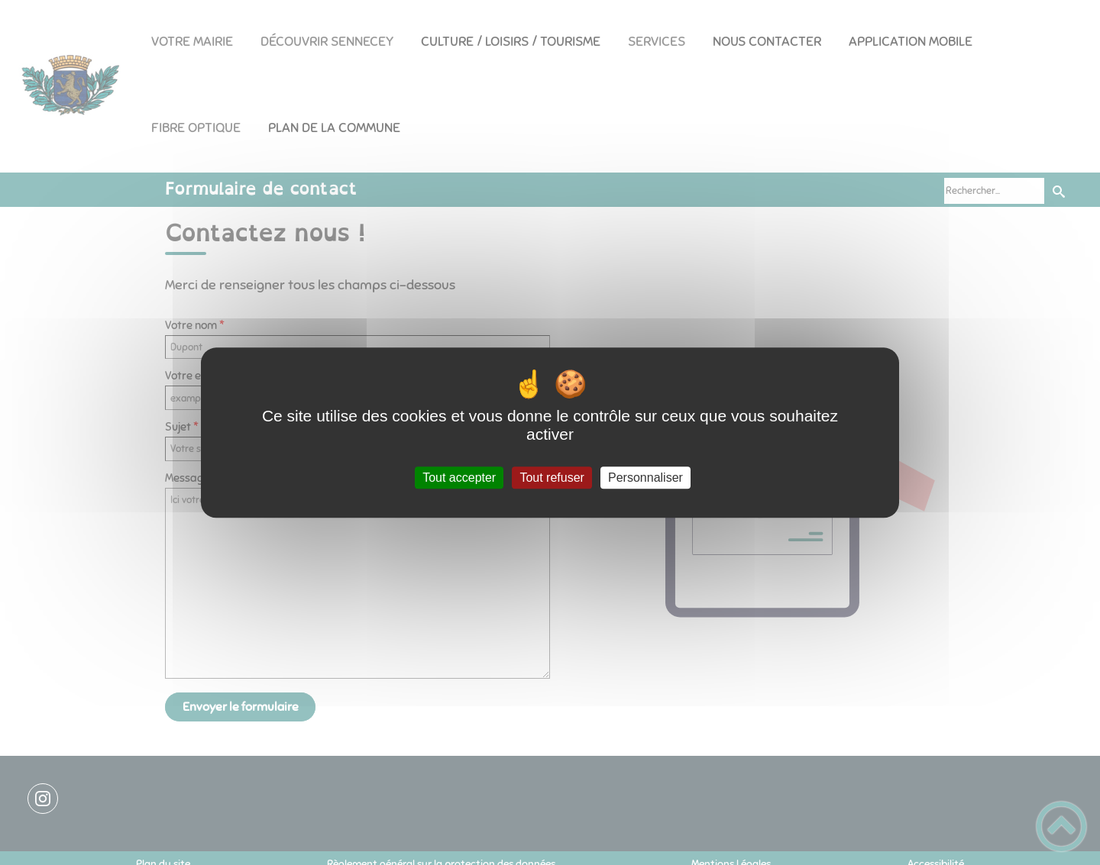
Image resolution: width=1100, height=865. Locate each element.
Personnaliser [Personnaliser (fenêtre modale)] (645, 477)
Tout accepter (459, 477)
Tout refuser (551, 477)
